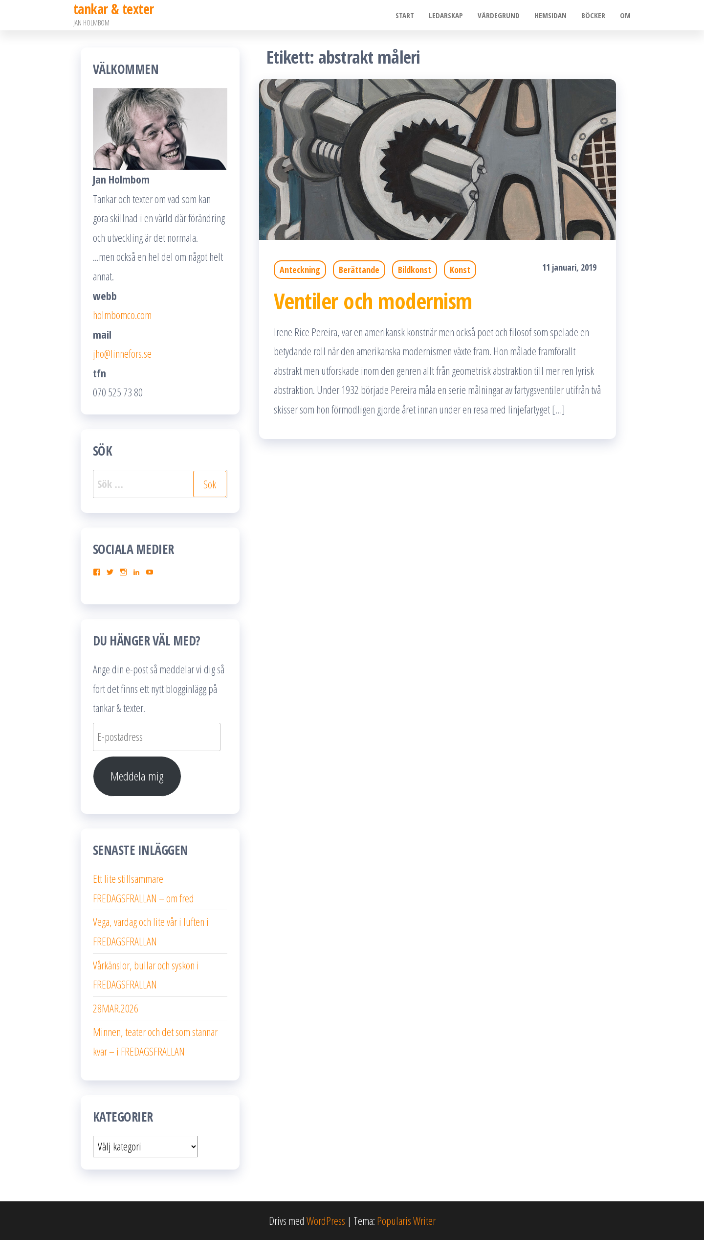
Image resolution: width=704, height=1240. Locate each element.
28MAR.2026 (115, 1008)
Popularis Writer (406, 1220)
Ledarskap (446, 15)
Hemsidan (550, 15)
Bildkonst (414, 270)
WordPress (326, 1220)
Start (405, 15)
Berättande (359, 270)
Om (625, 15)
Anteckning (300, 270)
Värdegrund (499, 15)
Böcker (593, 15)
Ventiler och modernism (373, 301)
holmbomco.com (122, 314)
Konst (460, 270)
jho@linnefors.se (122, 353)
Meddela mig (137, 776)
